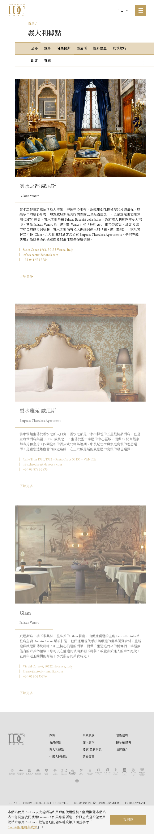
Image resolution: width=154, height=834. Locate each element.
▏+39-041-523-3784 (34, 259)
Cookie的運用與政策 (22, 827)
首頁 (31, 23)
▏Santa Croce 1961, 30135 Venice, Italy (46, 249)
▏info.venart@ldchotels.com (39, 254)
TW (123, 11)
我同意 (128, 819)
